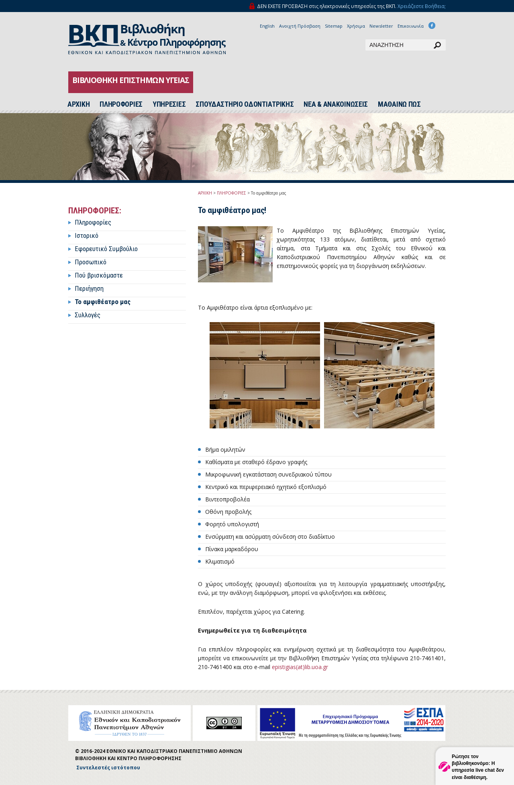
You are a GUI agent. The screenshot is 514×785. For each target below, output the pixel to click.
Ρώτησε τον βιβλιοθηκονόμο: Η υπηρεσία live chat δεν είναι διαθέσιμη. (478, 767)
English (267, 26)
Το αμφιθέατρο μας (103, 302)
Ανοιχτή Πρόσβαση (299, 26)
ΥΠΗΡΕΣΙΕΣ (169, 104)
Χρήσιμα (356, 26)
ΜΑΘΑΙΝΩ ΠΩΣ (399, 104)
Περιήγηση (89, 288)
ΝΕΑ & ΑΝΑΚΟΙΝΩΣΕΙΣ (336, 104)
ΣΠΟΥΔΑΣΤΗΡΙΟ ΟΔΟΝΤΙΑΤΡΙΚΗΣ (245, 104)
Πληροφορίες (93, 222)
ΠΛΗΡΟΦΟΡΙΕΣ (121, 104)
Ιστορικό (86, 235)
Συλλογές (87, 315)
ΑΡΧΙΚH (78, 104)
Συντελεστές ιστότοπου (108, 767)
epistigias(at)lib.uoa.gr (300, 667)
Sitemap (334, 26)
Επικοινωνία (411, 26)
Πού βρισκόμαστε (99, 275)
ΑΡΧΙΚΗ (205, 193)
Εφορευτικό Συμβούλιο (106, 249)
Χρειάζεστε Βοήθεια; (422, 6)
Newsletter (381, 26)
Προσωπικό (90, 262)
